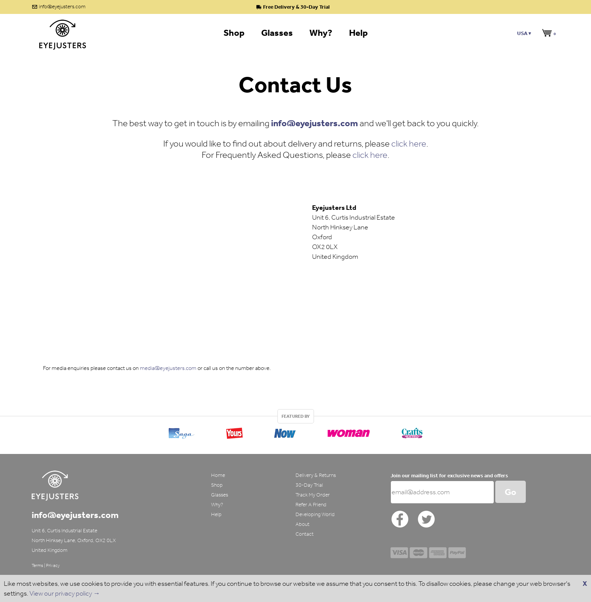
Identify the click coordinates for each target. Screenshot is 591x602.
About (302, 524)
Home (218, 475)
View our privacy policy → (64, 593)
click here (408, 143)
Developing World (315, 514)
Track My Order (313, 495)
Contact (305, 534)
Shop (217, 485)
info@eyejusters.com (62, 6)
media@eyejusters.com (168, 368)
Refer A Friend (311, 504)
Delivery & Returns (316, 475)
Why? (217, 504)
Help (216, 514)
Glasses (219, 495)
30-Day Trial (309, 485)
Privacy (53, 565)
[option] (295, 431)
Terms (37, 565)
